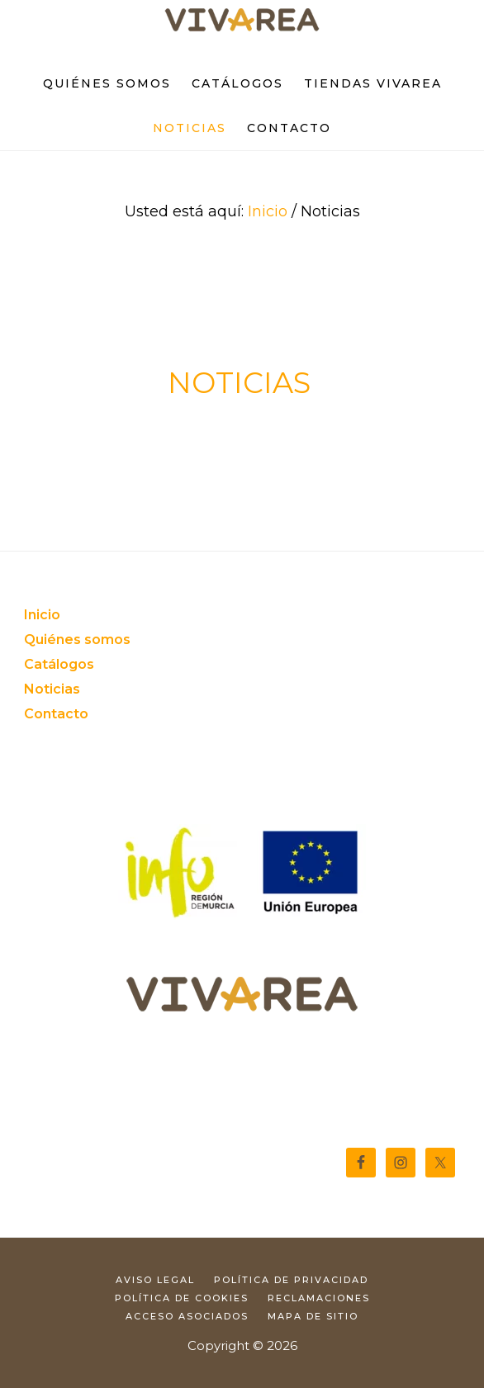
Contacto (56, 714)
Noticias (52, 689)
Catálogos (59, 664)
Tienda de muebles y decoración (242, 21)
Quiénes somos (77, 639)
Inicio (42, 615)
